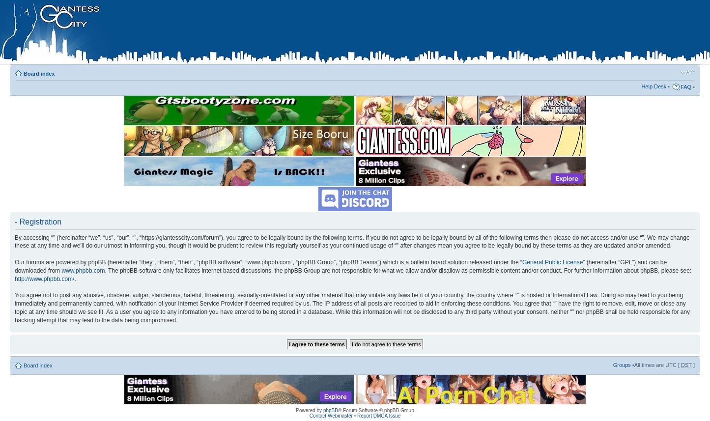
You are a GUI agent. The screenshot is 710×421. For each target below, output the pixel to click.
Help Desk (653, 86)
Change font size (688, 71)
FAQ (686, 87)
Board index (39, 74)
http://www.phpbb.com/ (44, 279)
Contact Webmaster (331, 416)
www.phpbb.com (83, 270)
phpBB (330, 410)
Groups (622, 365)
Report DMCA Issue (378, 416)
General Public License (552, 262)
